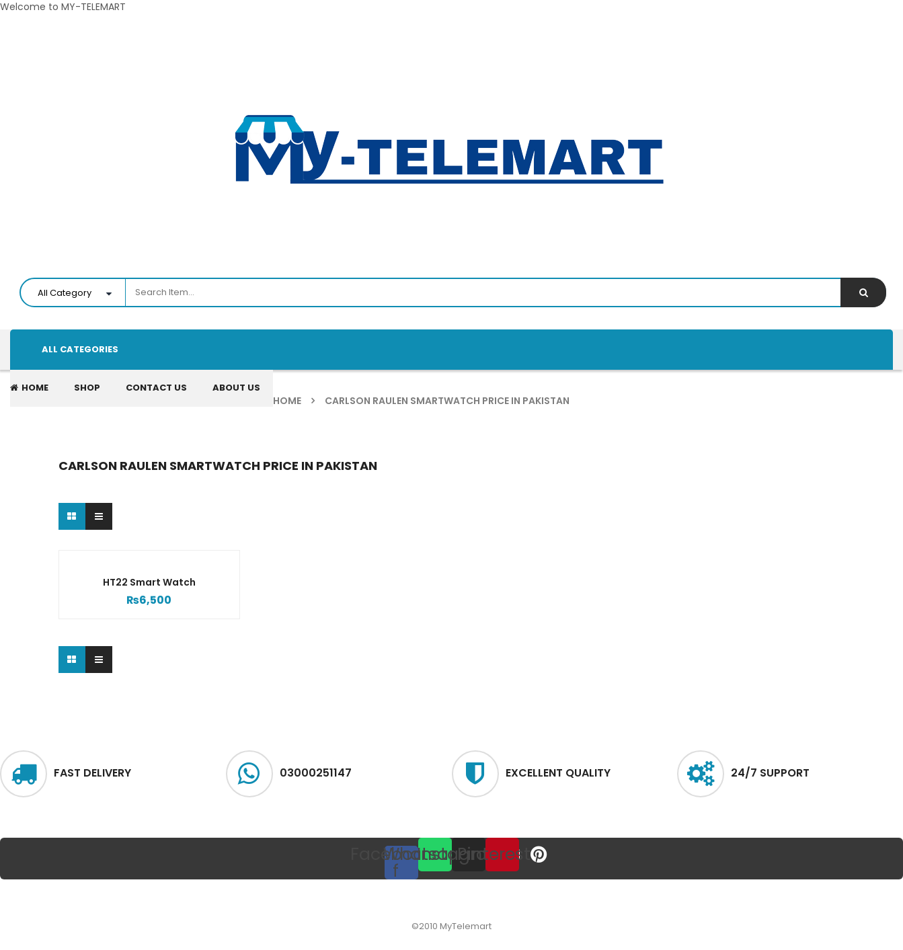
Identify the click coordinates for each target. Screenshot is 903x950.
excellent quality (558, 773)
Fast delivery (92, 773)
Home (287, 400)
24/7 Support (770, 773)
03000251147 (316, 773)
